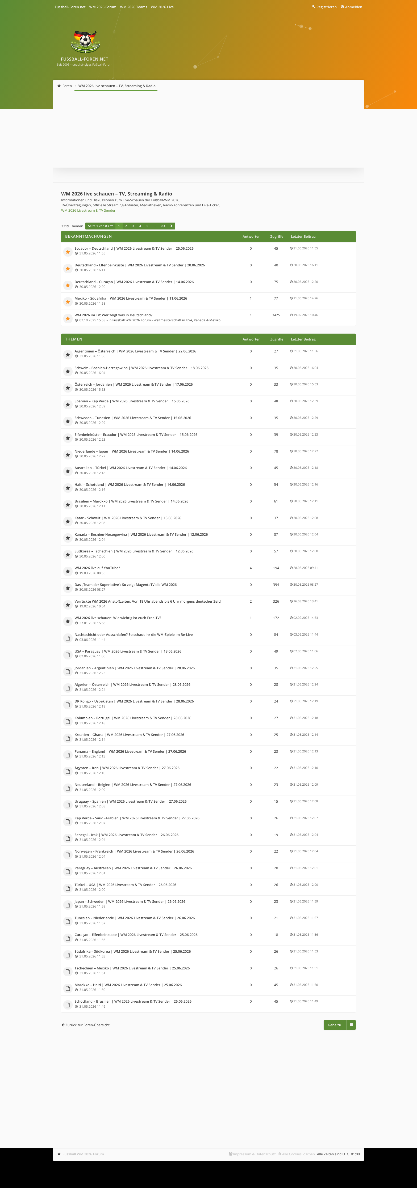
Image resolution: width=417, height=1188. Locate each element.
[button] (171, 226)
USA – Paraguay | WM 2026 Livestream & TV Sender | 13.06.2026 (128, 651)
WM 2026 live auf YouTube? (97, 568)
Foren (67, 85)
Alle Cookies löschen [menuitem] (298, 1154)
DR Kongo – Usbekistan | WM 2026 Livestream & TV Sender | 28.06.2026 (134, 701)
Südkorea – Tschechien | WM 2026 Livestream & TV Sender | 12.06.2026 (134, 551)
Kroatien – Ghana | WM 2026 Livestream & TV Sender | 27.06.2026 (129, 735)
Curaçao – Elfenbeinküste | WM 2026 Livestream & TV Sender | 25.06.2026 (136, 935)
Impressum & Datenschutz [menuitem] (254, 1154)
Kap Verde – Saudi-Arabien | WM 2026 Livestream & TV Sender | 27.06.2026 (137, 818)
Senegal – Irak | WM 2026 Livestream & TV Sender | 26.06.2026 (127, 835)
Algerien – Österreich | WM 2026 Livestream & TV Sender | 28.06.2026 (132, 685)
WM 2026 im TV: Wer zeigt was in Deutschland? (113, 315)
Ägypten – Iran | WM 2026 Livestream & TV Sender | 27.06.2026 (127, 768)
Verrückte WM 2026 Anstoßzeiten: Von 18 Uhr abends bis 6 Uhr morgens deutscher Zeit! (148, 601)
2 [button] (126, 226)
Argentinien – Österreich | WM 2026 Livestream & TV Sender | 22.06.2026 (135, 351)
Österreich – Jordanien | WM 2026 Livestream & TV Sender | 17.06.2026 (134, 384)
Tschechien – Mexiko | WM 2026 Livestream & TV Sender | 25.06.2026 (132, 968)
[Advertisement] (208, 1087)
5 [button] (147, 226)
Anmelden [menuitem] (353, 7)
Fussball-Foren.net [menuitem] (70, 7)
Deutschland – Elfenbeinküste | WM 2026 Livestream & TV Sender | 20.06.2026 (140, 265)
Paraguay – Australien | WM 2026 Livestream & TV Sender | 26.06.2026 (133, 868)
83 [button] (163, 226)
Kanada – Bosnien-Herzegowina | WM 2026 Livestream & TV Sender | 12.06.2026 (141, 535)
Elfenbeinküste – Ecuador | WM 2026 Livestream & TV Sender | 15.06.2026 (136, 435)
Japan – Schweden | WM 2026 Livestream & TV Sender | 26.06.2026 (130, 902)
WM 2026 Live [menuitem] (162, 7)
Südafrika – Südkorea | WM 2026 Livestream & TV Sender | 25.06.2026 (133, 951)
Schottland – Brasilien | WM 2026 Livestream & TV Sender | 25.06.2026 (133, 1001)
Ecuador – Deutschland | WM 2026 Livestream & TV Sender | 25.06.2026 (134, 248)
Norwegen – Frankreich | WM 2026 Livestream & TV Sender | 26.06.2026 (134, 851)
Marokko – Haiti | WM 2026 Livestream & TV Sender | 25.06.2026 (128, 985)
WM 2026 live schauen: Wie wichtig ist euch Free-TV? (118, 618)
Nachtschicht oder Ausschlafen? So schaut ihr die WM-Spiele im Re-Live (134, 635)
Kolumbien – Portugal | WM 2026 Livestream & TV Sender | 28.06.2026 (133, 718)
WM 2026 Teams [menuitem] (133, 7)
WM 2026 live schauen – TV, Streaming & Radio (117, 85)
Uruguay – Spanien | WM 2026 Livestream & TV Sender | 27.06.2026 (131, 801)
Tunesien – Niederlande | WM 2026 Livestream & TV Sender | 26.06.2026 (135, 918)
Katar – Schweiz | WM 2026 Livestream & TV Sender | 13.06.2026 (128, 518)
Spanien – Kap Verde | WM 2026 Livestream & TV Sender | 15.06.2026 (132, 401)
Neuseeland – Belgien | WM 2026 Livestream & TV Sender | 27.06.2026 (133, 785)
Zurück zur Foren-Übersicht (87, 1025)
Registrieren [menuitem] (326, 7)
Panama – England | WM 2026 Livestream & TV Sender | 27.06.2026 (130, 752)
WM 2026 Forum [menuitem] (102, 7)
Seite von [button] (98, 226)
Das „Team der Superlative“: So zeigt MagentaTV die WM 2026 (126, 585)
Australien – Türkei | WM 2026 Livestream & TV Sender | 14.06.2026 (131, 468)
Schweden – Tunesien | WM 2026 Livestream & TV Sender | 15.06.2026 (133, 418)
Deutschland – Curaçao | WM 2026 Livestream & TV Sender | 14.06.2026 (134, 282)
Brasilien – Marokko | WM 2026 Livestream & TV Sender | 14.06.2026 (132, 501)
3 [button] (133, 226)
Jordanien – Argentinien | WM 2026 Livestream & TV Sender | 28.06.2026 (135, 668)
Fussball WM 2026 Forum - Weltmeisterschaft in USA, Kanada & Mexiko (166, 320)
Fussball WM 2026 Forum (83, 1154)
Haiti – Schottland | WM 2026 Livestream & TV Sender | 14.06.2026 (130, 485)
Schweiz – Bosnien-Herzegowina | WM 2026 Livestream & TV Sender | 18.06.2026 (142, 368)
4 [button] (140, 226)
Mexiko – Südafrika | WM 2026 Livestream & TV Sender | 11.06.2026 (131, 298)
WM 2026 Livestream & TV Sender (88, 210)
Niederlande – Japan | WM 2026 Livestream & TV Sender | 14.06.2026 (132, 451)
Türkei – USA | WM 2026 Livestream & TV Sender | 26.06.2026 (126, 885)
